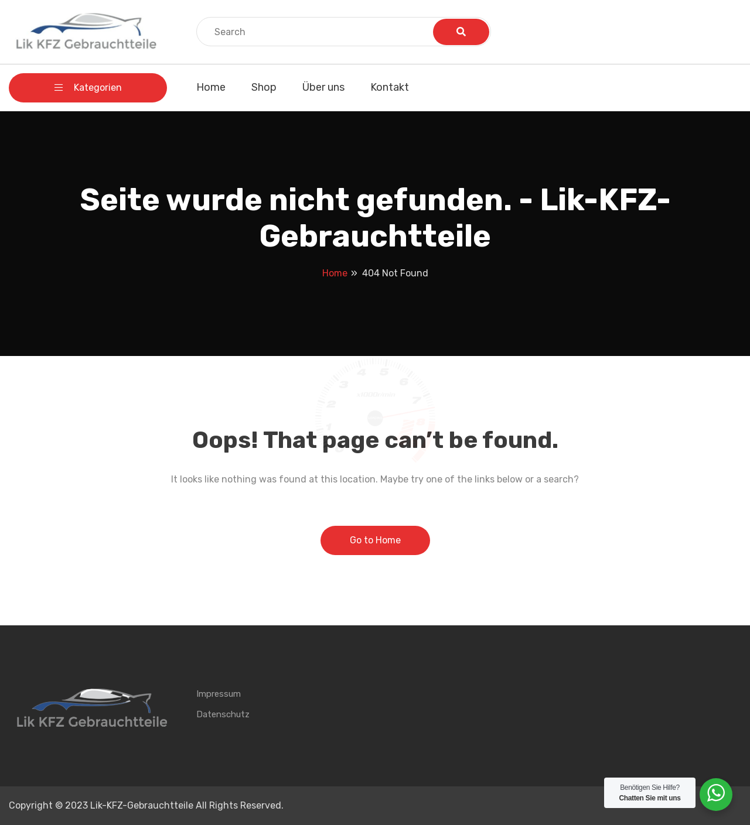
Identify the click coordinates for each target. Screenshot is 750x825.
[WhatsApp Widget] (716, 792)
